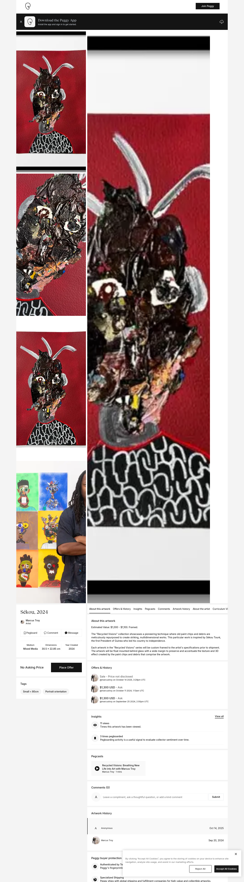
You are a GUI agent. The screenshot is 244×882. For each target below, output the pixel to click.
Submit (216, 796)
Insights (138, 608)
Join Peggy (207, 6)
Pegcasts (150, 608)
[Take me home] (27, 6)
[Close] (236, 854)
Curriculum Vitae (222, 608)
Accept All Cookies (226, 868)
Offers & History (122, 608)
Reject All (200, 868)
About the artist (201, 608)
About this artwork (99, 608)
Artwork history (181, 608)
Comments (164, 608)
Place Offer (66, 667)
